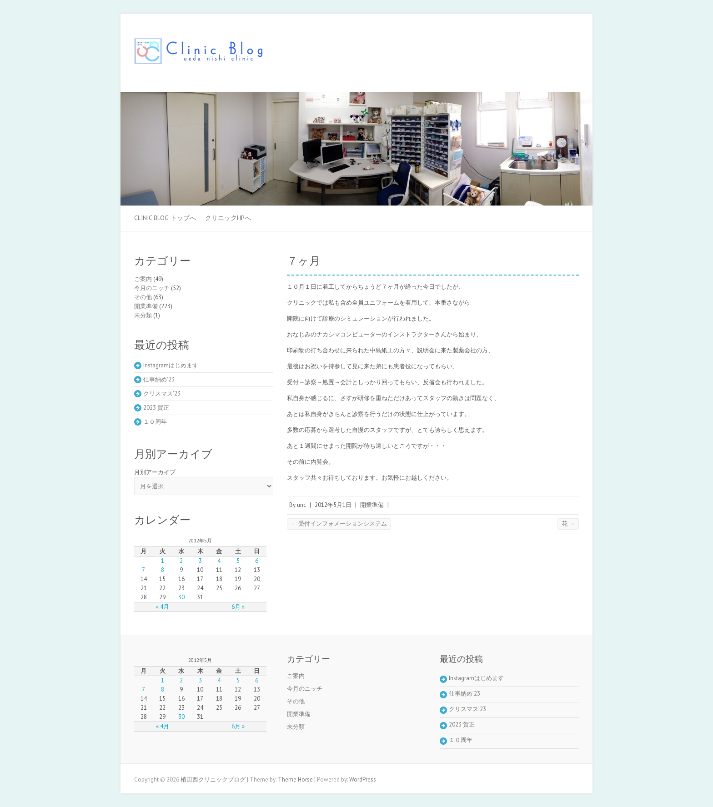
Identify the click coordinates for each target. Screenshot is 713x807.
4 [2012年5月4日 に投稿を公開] (219, 561)
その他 (143, 297)
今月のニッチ (152, 288)
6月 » (238, 607)
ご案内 (143, 279)
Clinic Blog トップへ (165, 218)
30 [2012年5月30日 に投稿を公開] (181, 597)
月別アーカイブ (155, 472)
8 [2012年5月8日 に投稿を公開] (162, 570)
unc (301, 505)
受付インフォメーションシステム (339, 523)
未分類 (143, 315)
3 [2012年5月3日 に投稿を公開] (200, 561)
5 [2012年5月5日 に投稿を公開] (238, 561)
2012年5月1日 (333, 505)
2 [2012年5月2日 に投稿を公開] (181, 561)
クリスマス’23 (162, 393)
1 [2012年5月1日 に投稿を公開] (162, 561)
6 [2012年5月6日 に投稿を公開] (256, 561)
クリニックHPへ (228, 218)
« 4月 (162, 607)
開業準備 (372, 505)
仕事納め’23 (159, 379)
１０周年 (155, 422)
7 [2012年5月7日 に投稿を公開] (143, 570)
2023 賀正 (156, 407)
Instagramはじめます (170, 365)
